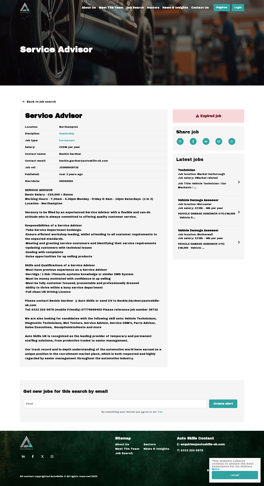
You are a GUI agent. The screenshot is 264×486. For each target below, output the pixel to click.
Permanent (67, 140)
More (216, 469)
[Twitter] (180, 141)
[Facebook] (193, 141)
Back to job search (41, 101)
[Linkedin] (206, 141)
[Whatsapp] (231, 141)
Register (221, 7)
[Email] (218, 141)
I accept (234, 475)
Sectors (153, 7)
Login (237, 7)
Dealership (66, 133)
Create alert (223, 403)
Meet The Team (111, 7)
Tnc (160, 412)
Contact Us (200, 7)
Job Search (135, 7)
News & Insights (175, 7)
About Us (89, 7)
